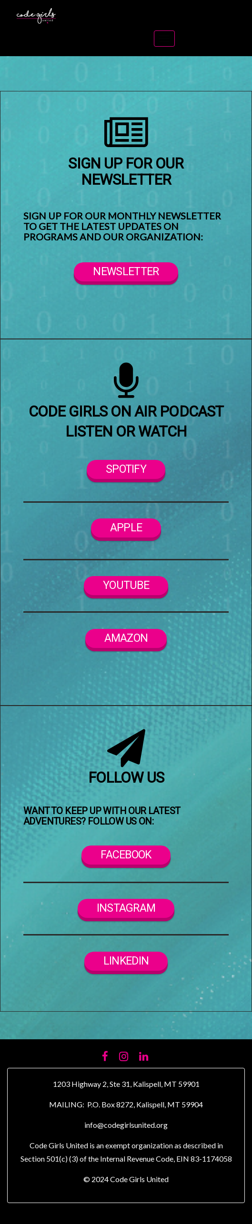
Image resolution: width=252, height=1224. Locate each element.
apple (126, 528)
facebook (126, 855)
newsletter (126, 272)
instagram (126, 908)
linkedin (126, 961)
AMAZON (126, 638)
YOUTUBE (126, 585)
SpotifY (126, 469)
